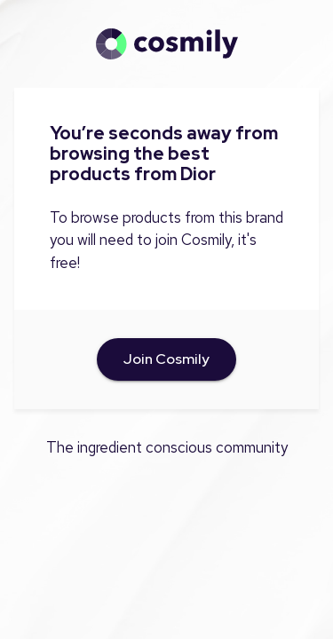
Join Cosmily (166, 359)
